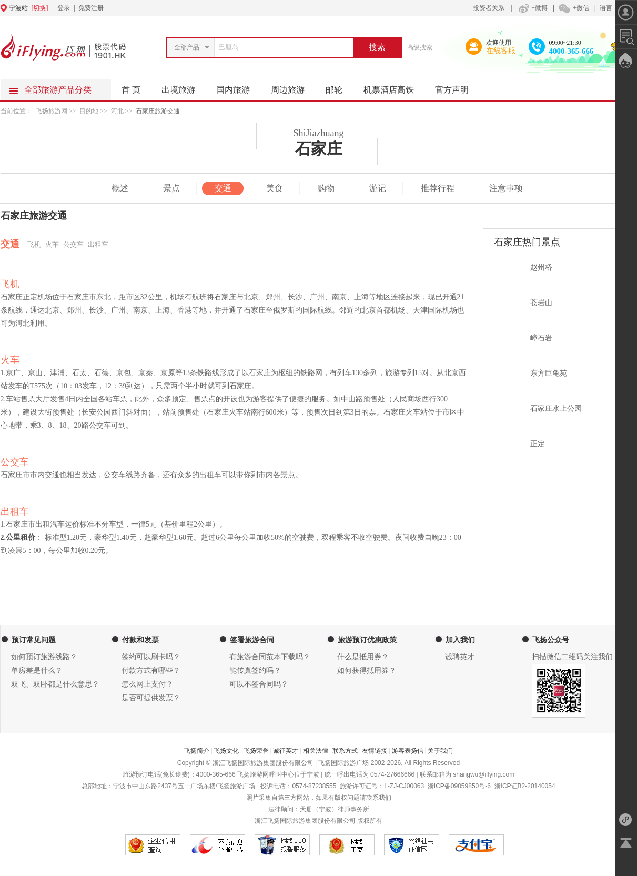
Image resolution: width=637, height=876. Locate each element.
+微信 (573, 8)
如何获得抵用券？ (366, 670)
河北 (117, 111)
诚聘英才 (459, 657)
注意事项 (506, 188)
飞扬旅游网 (51, 111)
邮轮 (339, 86)
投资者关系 (488, 8)
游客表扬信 (407, 750)
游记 (377, 188)
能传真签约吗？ (255, 670)
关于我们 (440, 750)
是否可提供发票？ (151, 698)
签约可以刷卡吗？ (151, 657)
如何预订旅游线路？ (44, 657)
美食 (274, 188)
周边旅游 (293, 86)
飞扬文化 (226, 750)
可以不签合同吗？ (258, 684)
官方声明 (457, 86)
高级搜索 (419, 47)
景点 (171, 188)
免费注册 (91, 8)
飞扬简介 (196, 750)
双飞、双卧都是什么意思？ (55, 684)
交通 (223, 188)
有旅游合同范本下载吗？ (269, 657)
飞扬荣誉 (256, 750)
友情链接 (374, 750)
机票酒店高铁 (393, 86)
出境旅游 (183, 86)
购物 (326, 188)
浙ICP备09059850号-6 (459, 786)
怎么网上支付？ (147, 684)
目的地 (89, 111)
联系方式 (345, 750)
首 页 (131, 89)
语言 (606, 8)
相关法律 (315, 750)
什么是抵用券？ (363, 657)
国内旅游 (238, 86)
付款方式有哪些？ (151, 670)
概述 (120, 188)
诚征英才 (285, 750)
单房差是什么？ (37, 670)
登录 (63, 8)
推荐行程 (437, 188)
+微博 (532, 8)
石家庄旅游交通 (158, 111)
